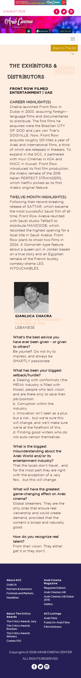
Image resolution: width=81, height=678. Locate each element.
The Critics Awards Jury (21, 621)
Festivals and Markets (19, 593)
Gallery (48, 604)
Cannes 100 (13, 640)
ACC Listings (52, 613)
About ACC (13, 580)
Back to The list (64, 48)
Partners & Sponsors (19, 589)
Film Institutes (53, 626)
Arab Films (50, 618)
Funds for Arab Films (57, 622)
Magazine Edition (54, 587)
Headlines (12, 597)
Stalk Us (11, 584)
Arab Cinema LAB (55, 592)
